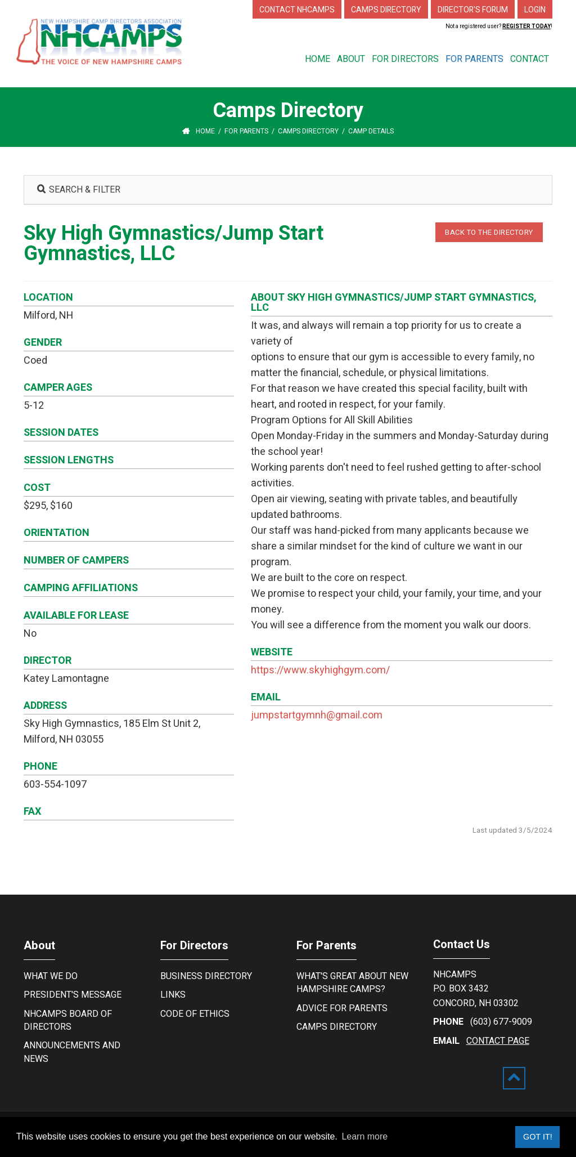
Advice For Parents (342, 1008)
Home (205, 131)
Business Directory (206, 976)
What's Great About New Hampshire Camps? (352, 983)
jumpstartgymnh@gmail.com (316, 715)
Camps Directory (336, 1027)
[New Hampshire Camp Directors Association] (107, 41)
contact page (497, 1041)
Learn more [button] (364, 1136)
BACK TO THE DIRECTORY (489, 232)
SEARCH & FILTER (78, 189)
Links (173, 995)
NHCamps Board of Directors (68, 1020)
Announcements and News (72, 1052)
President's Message (73, 995)
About (39, 945)
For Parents (326, 945)
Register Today (526, 26)
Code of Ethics (195, 1014)
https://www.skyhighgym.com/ (320, 670)
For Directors (194, 945)
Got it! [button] (537, 1136)
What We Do (51, 976)
